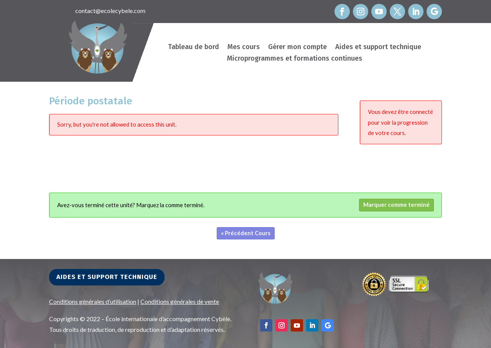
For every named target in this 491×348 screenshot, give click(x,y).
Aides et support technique (378, 47)
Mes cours (243, 47)
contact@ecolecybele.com (110, 10)
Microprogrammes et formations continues (294, 59)
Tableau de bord (193, 47)
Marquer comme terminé (396, 204)
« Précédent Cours (245, 233)
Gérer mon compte (297, 47)
